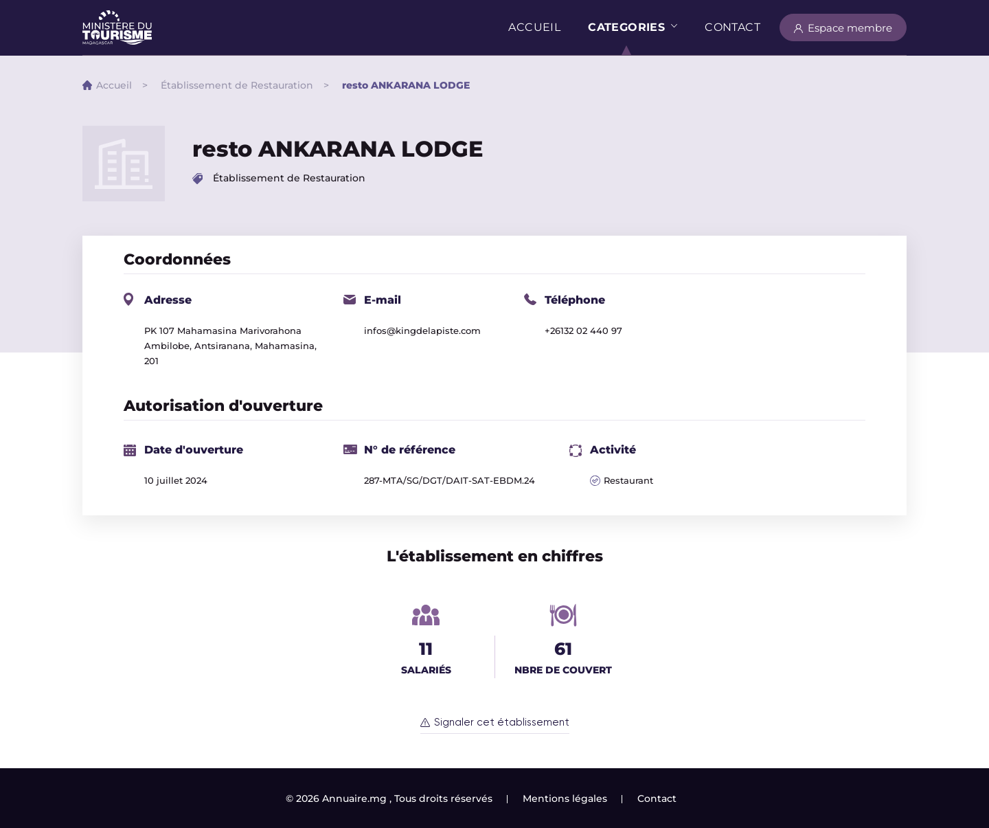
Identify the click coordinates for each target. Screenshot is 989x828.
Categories (626, 27)
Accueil (534, 27)
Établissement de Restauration (237, 85)
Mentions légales (565, 798)
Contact (732, 27)
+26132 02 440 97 (583, 330)
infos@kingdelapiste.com (422, 330)
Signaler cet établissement (501, 722)
